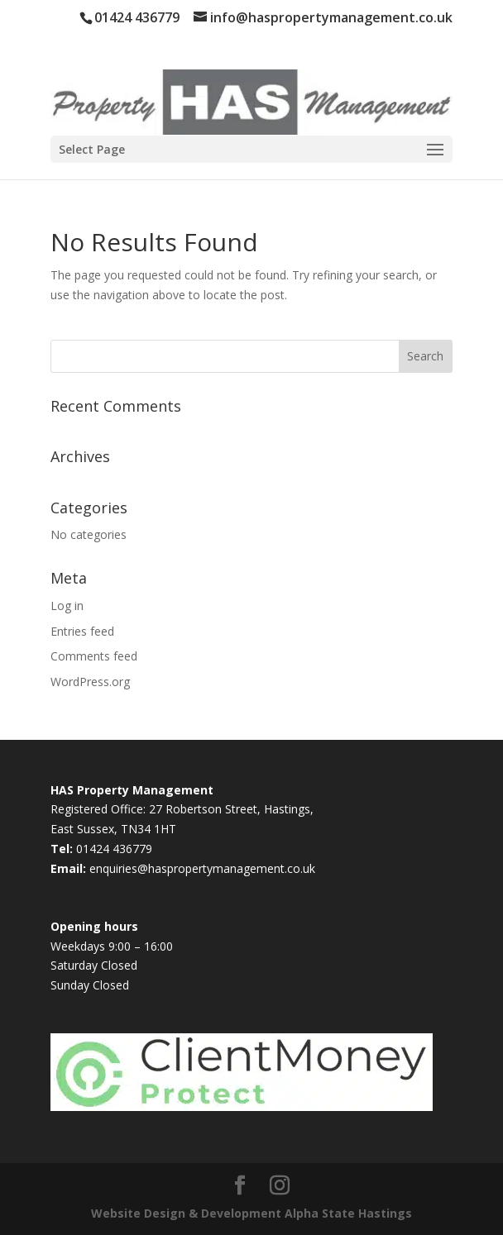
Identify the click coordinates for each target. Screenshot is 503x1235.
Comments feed (93, 656)
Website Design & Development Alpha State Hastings (251, 1213)
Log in (67, 605)
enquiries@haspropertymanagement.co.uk (202, 868)
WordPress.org (90, 681)
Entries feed (82, 631)
